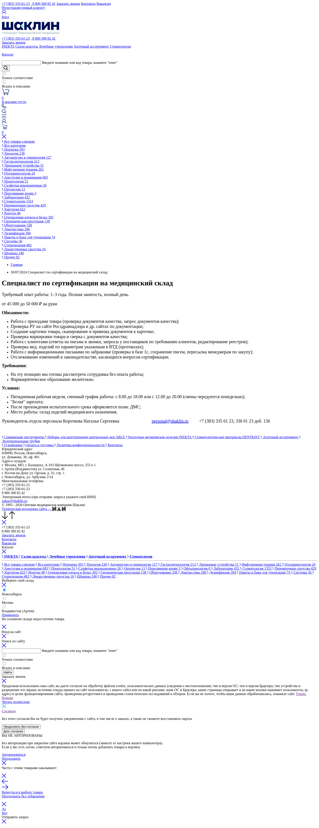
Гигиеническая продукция (26, 221)
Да (4, 809)
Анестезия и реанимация (25, 177)
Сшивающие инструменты (23, 437)
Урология (13, 153)
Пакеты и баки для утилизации (28, 237)
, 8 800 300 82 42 (43, 4)
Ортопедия (13, 189)
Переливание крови (19, 193)
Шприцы (13, 253)
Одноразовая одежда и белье (27, 217)
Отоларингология (18, 173)
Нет (5, 813)
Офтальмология (196, 568)
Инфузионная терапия (23, 169)
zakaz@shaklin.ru (14, 501)
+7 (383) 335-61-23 (16, 4)
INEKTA (8, 46)
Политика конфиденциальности (79, 445)
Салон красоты (26, 46)
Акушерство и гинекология (26, 157)
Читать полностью (16, 702)
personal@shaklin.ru (170, 421)
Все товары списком (18, 141)
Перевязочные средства (24, 205)
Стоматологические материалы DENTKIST (226, 437)
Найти (8, 672)
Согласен (9, 711)
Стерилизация (17, 245)
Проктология (15, 181)
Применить (10, 615)
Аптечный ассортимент (91, 46)
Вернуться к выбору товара (22, 792)
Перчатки (13, 149)
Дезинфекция (16, 233)
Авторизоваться (13, 754)
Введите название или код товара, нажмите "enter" (79, 62)
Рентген (11, 213)
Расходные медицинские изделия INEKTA (159, 437)
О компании (12, 445)
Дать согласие (13, 731)
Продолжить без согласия (21, 726)
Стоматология (120, 46)
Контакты (88, 4)
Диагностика (16, 229)
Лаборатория (16, 197)
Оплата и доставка (38, 445)
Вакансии (104, 4)
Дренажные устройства (23, 165)
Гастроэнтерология (20, 161)
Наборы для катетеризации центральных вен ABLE (85, 437)
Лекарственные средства (24, 249)
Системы (12, 241)
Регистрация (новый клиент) (23, 8)
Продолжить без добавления (23, 796)
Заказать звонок (68, 4)
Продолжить (11, 758)
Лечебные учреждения (56, 46)
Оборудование (17, 225)
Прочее (10, 257)
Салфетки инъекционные (24, 185)
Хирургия (13, 209)
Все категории (14, 145)
